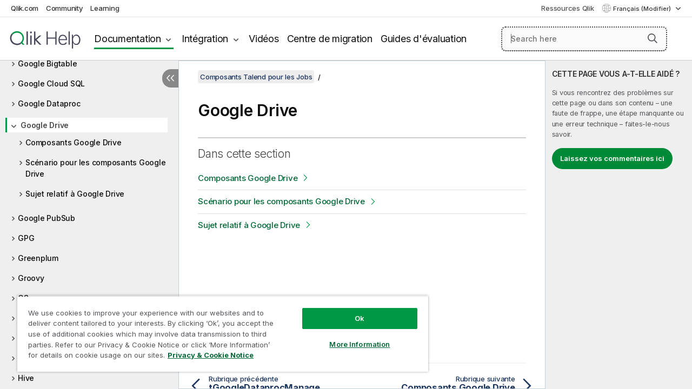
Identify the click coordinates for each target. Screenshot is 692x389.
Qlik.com (24, 8)
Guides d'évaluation (424, 38)
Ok (351, 310)
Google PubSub (46, 218)
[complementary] (618, 225)
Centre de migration (329, 38)
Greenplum (38, 258)
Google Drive (45, 125)
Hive (26, 378)
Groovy (31, 278)
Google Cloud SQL (51, 83)
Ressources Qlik (567, 8)
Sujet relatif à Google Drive (74, 193)
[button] (652, 38)
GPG (26, 238)
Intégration (205, 38)
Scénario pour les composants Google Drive (95, 168)
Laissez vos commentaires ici (612, 158)
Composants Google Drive (73, 142)
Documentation (127, 38)
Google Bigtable (47, 63)
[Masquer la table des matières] (170, 78)
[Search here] (584, 39)
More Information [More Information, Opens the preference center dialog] (351, 336)
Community (64, 8)
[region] (217, 329)
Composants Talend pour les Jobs (256, 76)
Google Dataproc (49, 103)
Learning (104, 8)
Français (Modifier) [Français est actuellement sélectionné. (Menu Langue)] (643, 8)
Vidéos (264, 38)
